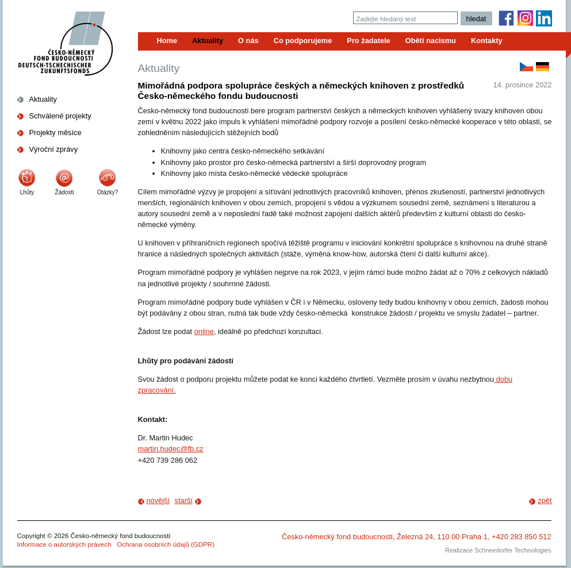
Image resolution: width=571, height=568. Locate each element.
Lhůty (27, 192)
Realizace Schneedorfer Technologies (498, 550)
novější (158, 500)
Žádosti (64, 192)
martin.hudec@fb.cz (171, 448)
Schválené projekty (60, 116)
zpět (544, 500)
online (204, 331)
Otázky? (107, 192)
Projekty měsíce (55, 132)
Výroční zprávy (53, 149)
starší (184, 500)
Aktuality (43, 99)
